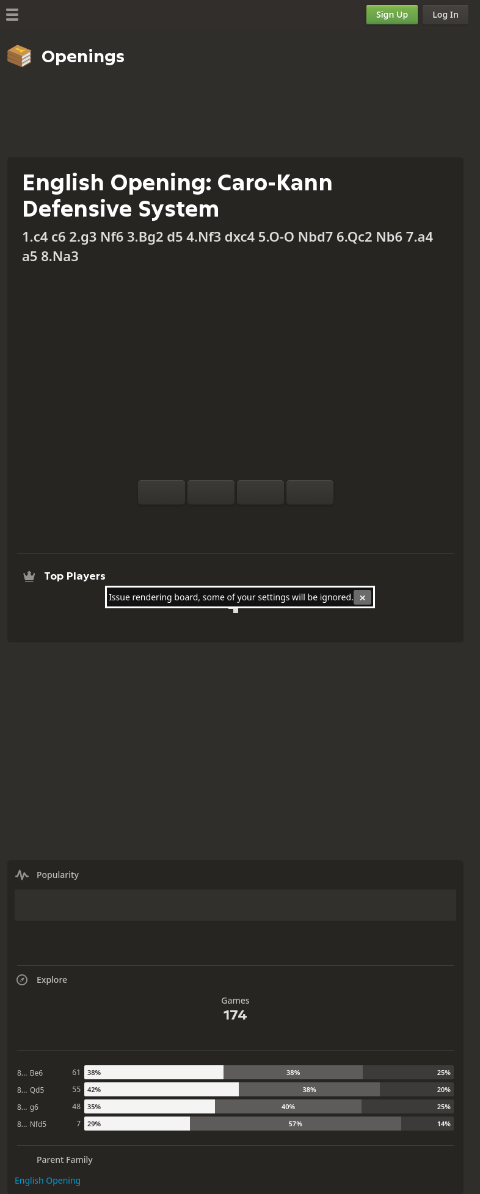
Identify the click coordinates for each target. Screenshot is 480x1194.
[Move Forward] (309, 492)
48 (76, 1106)
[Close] (362, 597)
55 (76, 1089)
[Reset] (211, 492)
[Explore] (235, 519)
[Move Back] (260, 492)
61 (76, 1072)
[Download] (255, 519)
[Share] (275, 519)
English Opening (48, 1180)
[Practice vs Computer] (196, 519)
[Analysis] (216, 519)
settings (273, 597)
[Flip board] (161, 492)
